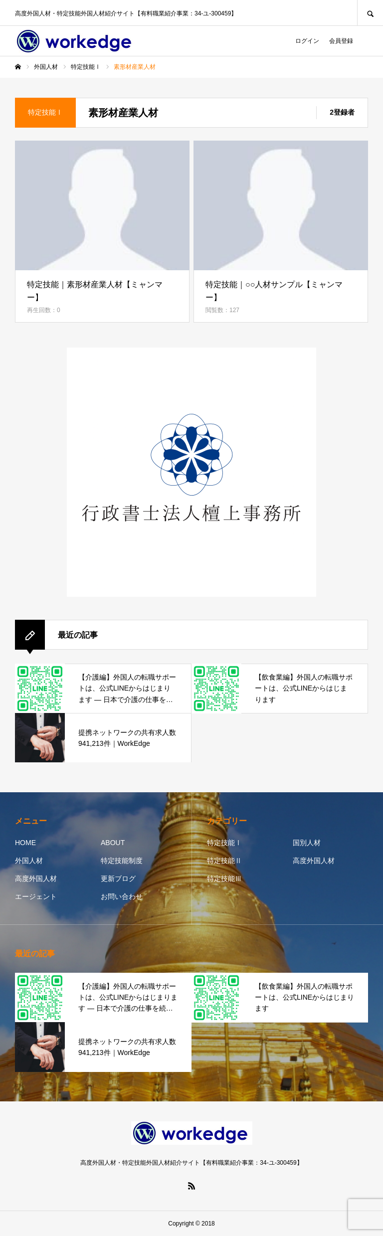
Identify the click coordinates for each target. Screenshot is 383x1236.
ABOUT (113, 843)
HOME (25, 843)
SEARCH (370, 12)
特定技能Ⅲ (224, 879)
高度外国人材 (36, 879)
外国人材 (29, 861)
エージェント (36, 896)
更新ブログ (118, 879)
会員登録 (341, 40)
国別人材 (307, 843)
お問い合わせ (122, 896)
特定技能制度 (122, 861)
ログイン (307, 40)
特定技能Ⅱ (224, 861)
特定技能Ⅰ (224, 843)
